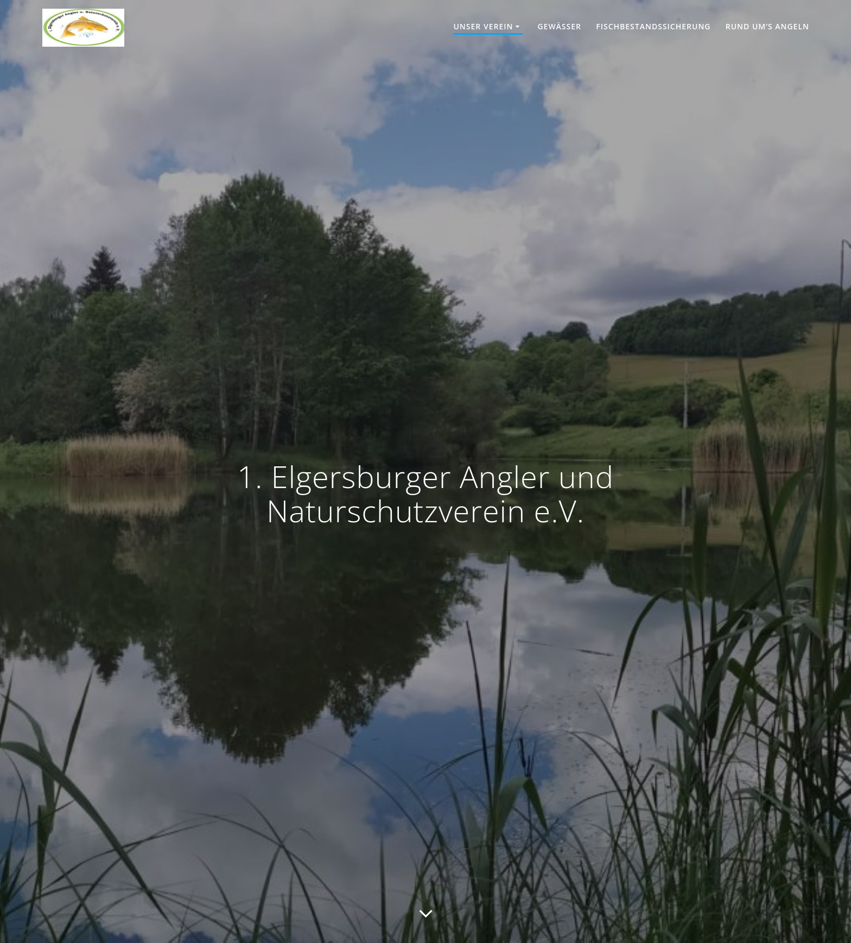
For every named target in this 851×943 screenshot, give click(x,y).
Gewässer (559, 26)
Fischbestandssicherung (653, 26)
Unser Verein (483, 26)
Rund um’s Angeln (767, 26)
